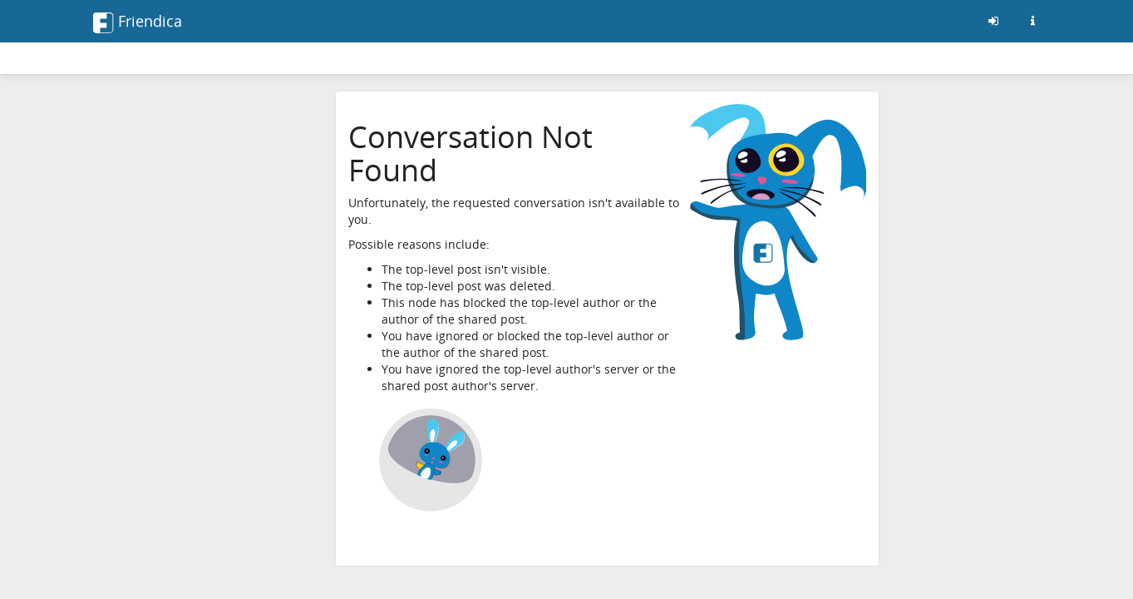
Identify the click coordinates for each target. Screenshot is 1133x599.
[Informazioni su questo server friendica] (1033, 21)
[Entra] (993, 21)
